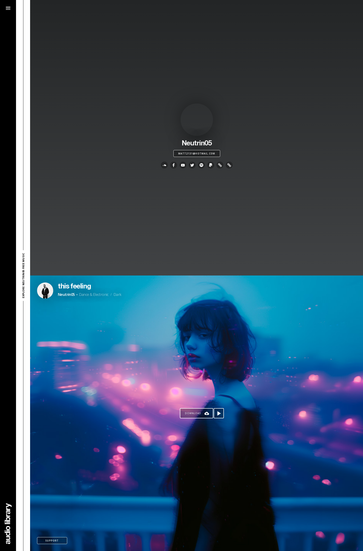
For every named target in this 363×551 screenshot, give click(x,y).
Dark (117, 294)
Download (193, 413)
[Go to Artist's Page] (45, 290)
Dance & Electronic (94, 294)
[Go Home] (8, 523)
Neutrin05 (66, 294)
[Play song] (219, 413)
